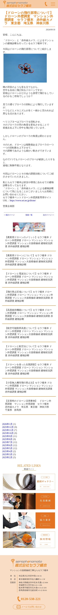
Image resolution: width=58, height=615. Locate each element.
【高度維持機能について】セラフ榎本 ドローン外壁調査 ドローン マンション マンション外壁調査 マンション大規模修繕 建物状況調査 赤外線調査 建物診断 (29, 314)
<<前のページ (9, 215)
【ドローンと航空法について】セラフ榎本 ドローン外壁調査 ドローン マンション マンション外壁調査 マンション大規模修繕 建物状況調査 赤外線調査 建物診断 (29, 351)
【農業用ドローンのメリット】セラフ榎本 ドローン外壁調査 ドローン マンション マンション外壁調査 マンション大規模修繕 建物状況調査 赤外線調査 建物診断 (29, 242)
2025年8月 (7, 439)
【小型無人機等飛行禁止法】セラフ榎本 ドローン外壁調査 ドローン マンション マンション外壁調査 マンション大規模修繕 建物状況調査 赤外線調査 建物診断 (29, 387)
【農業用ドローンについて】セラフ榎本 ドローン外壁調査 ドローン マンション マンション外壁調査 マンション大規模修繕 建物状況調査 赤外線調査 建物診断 (29, 260)
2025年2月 (7, 457)
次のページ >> (48, 215)
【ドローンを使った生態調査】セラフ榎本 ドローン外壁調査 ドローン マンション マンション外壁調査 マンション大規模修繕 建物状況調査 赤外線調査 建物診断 (29, 369)
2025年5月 (7, 448)
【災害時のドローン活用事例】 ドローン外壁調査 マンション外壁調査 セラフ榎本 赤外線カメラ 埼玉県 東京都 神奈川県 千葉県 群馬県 (28, 405)
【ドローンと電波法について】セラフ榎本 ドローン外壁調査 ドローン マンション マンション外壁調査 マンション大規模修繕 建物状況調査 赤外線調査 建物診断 (29, 278)
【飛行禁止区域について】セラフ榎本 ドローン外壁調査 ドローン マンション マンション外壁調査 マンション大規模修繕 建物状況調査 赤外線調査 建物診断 (29, 296)
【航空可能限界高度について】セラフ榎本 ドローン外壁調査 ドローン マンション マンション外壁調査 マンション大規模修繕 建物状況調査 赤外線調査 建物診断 (29, 332)
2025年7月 (7, 442)
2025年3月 (7, 454)
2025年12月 (8, 427)
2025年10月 (8, 433)
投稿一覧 (29, 215)
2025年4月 (7, 451)
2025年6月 (7, 445)
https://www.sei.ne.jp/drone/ (23, 200)
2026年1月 (7, 424)
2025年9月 (7, 436)
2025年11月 (8, 430)
